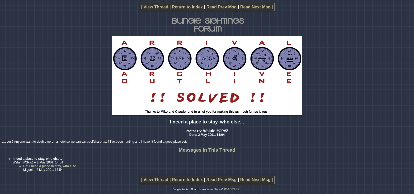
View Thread (156, 7)
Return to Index (187, 7)
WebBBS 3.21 (232, 189)
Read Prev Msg (221, 7)
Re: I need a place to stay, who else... (51, 166)
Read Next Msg (255, 7)
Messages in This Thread (207, 150)
